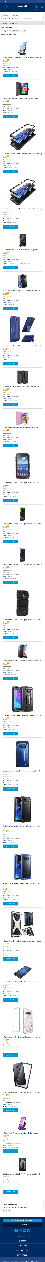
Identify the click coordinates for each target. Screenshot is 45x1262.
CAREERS (22, 1241)
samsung (18, 19)
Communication (27, 19)
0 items (36, 8)
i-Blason (9, 69)
